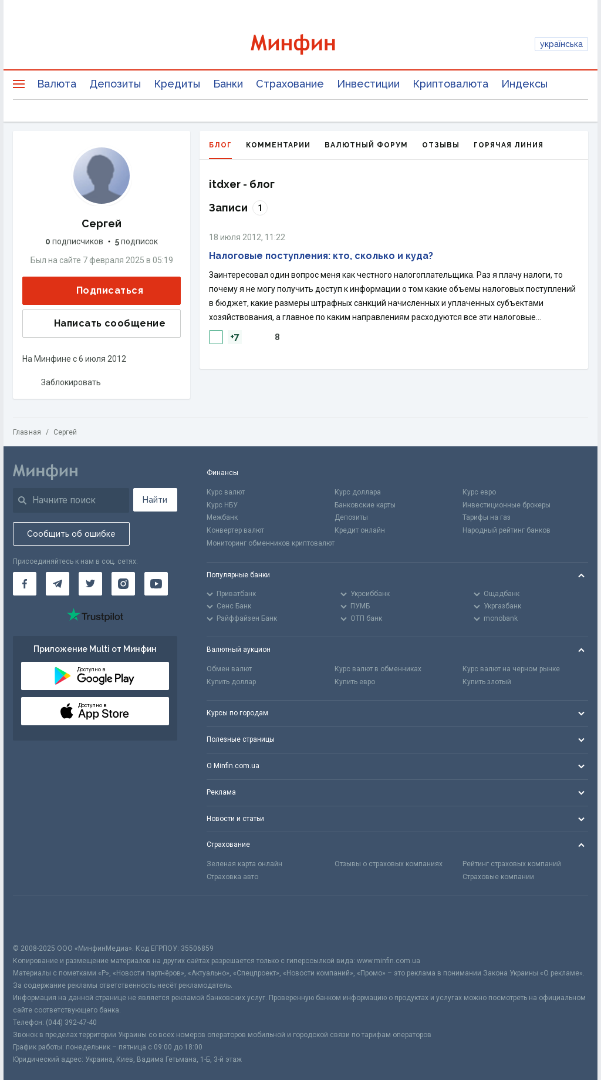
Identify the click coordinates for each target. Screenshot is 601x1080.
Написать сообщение (100, 324)
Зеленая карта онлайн (244, 864)
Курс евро (479, 492)
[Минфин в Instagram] (123, 583)
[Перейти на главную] (301, 44)
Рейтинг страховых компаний (511, 864)
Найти (155, 499)
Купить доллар (231, 682)
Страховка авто (232, 877)
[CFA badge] (39, 919)
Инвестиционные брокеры (506, 505)
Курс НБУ (222, 505)
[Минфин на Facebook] (24, 583)
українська (561, 44)
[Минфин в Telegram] (57, 583)
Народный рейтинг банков (506, 530)
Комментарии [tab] (278, 145)
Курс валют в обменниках (378, 669)
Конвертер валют (235, 530)
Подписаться (100, 291)
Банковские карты (365, 505)
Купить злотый (486, 682)
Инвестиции (368, 84)
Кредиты (177, 84)
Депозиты (115, 84)
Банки (228, 84)
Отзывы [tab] (441, 145)
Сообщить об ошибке (71, 534)
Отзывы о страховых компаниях (389, 864)
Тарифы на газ (486, 517)
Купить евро (355, 682)
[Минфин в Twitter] (90, 583)
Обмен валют (229, 669)
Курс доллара (358, 492)
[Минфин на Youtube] (156, 583)
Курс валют (226, 492)
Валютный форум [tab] (366, 145)
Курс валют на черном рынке (511, 669)
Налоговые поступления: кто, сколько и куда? (321, 255)
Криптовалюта (450, 84)
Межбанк (222, 517)
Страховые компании (498, 877)
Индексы (524, 84)
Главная (27, 432)
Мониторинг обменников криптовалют (271, 543)
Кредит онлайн (360, 530)
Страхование (290, 84)
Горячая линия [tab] (508, 145)
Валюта (56, 84)
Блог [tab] (220, 150)
